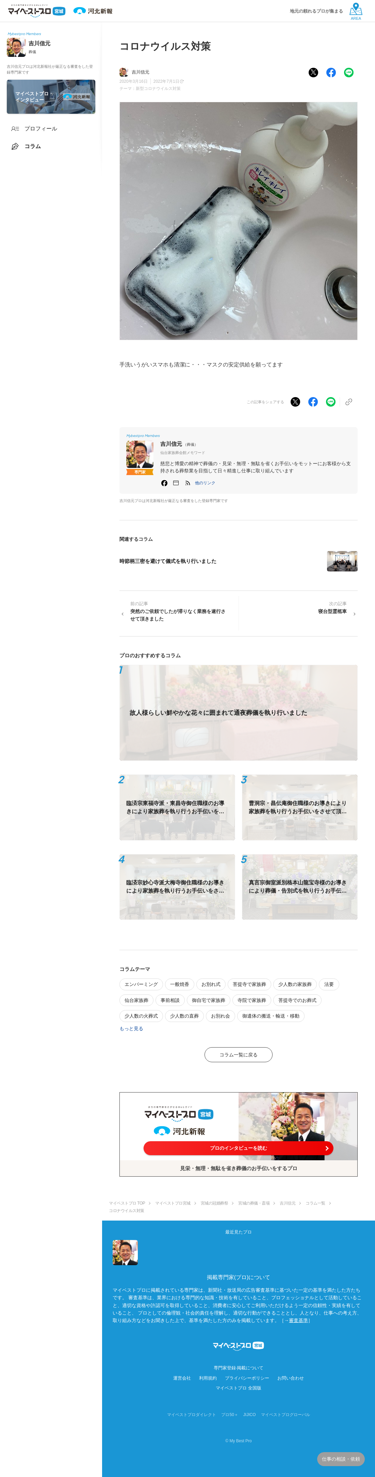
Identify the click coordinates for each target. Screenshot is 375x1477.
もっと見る (131, 1028)
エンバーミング (141, 984)
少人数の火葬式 (141, 1016)
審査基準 (298, 1320)
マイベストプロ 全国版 (238, 1387)
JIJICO (249, 1414)
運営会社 (182, 1378)
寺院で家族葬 (252, 1000)
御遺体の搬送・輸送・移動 (270, 1016)
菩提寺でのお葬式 (297, 1000)
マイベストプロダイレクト (191, 1414)
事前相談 (170, 1000)
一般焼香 (179, 984)
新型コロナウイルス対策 (158, 88)
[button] (205, 483)
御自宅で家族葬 (208, 1000)
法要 (329, 984)
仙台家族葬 (136, 1000)
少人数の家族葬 (295, 984)
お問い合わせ (290, 1378)
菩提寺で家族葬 (249, 984)
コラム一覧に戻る (238, 1054)
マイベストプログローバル (285, 1414)
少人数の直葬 (184, 1016)
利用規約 (208, 1378)
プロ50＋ (229, 1414)
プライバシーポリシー (247, 1378)
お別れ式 (211, 984)
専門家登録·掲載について (239, 1367)
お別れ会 (220, 1016)
